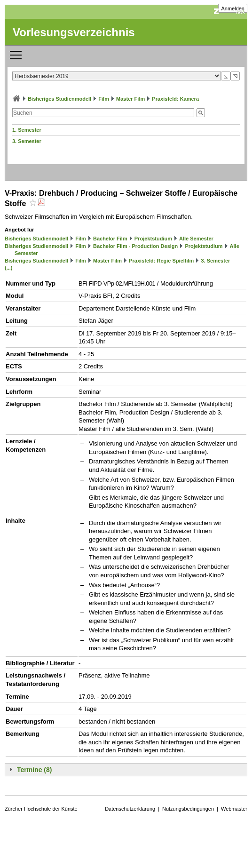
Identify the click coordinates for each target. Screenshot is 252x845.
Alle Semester (196, 238)
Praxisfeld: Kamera (175, 99)
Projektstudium (153, 238)
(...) (9, 268)
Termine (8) (34, 769)
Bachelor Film (110, 238)
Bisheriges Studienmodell (59, 99)
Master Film (130, 99)
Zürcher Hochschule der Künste (41, 809)
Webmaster (234, 809)
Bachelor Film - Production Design (135, 246)
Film (103, 99)
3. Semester (26, 141)
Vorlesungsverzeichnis (74, 32)
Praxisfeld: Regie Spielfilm (161, 260)
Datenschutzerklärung (130, 809)
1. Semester (26, 130)
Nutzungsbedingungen (188, 809)
